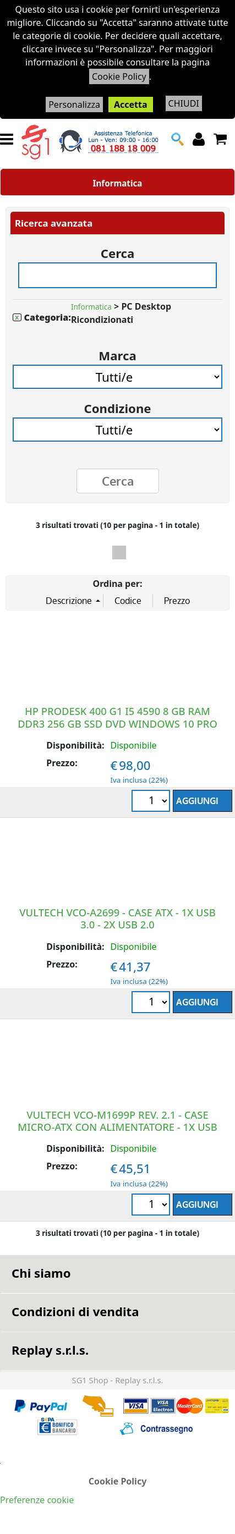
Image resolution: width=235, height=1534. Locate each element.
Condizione (117, 404)
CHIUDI (183, 103)
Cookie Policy (119, 76)
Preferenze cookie (37, 1500)
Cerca (118, 249)
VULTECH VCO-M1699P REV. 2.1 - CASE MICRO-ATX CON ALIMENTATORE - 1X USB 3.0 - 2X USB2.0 (117, 1127)
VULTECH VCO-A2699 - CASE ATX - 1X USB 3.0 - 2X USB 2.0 (117, 918)
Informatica (118, 183)
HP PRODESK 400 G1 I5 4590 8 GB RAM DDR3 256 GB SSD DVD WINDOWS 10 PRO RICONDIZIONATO (117, 723)
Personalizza (74, 104)
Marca (117, 351)
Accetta (130, 104)
